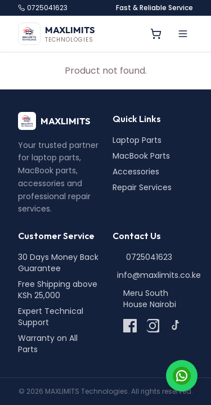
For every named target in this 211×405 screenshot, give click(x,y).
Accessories (136, 171)
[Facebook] (130, 325)
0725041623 (43, 7)
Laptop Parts (137, 140)
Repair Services (142, 187)
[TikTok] (175, 325)
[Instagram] (152, 325)
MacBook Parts (141, 155)
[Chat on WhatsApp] (181, 376)
